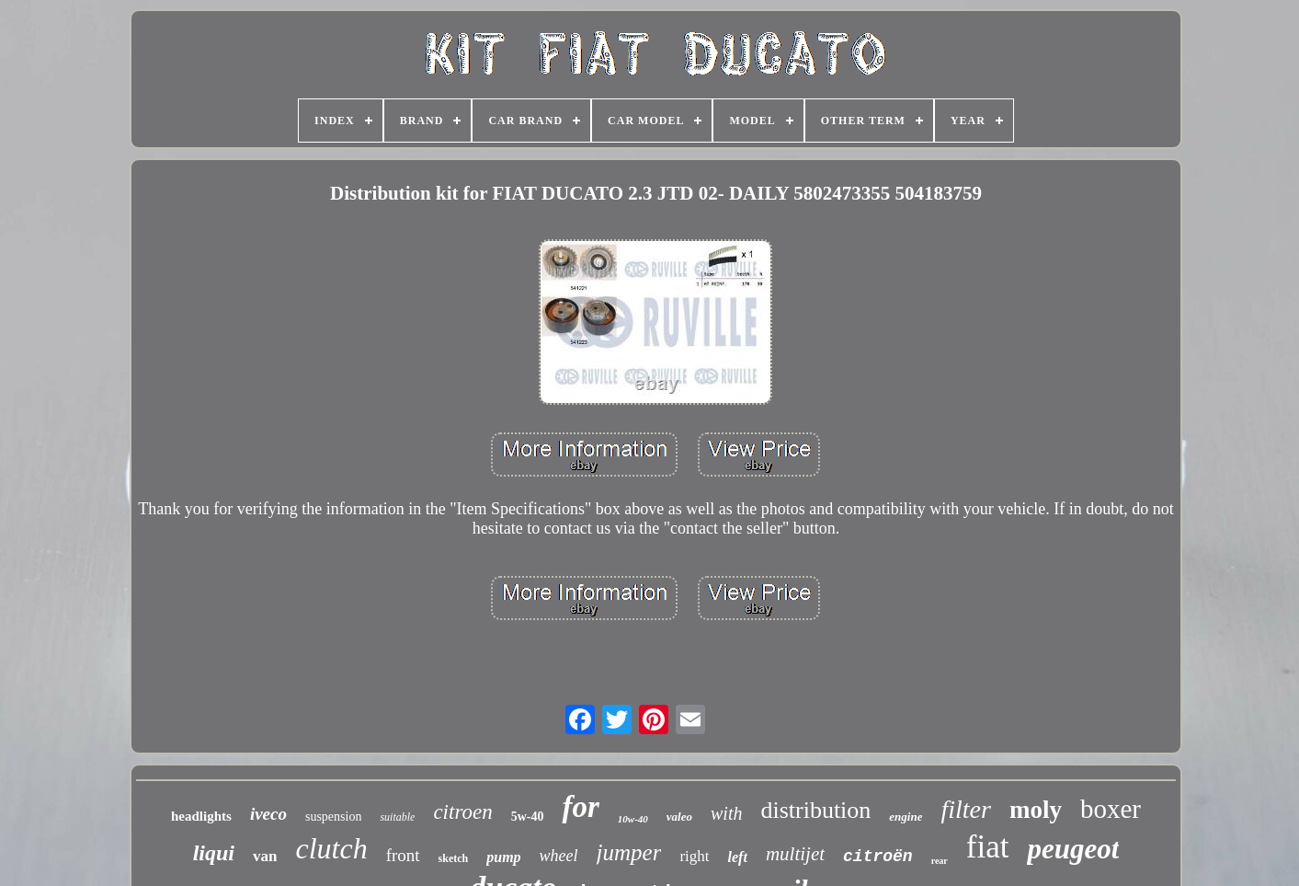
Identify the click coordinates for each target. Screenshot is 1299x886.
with (726, 813)
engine (905, 816)
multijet (795, 854)
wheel (559, 855)
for (580, 806)
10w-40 (633, 818)
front (403, 855)
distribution (815, 810)
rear (939, 861)
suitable (397, 817)
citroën (878, 856)
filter (965, 809)
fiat (987, 847)
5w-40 (527, 816)
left (737, 857)
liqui (213, 853)
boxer (1110, 808)
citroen (462, 811)
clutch (331, 848)
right (694, 856)
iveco (268, 813)
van (265, 856)
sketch (454, 858)
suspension (333, 816)
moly (1035, 809)
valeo (679, 816)
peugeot (1073, 849)
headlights (201, 816)
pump (503, 857)
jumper (629, 852)
